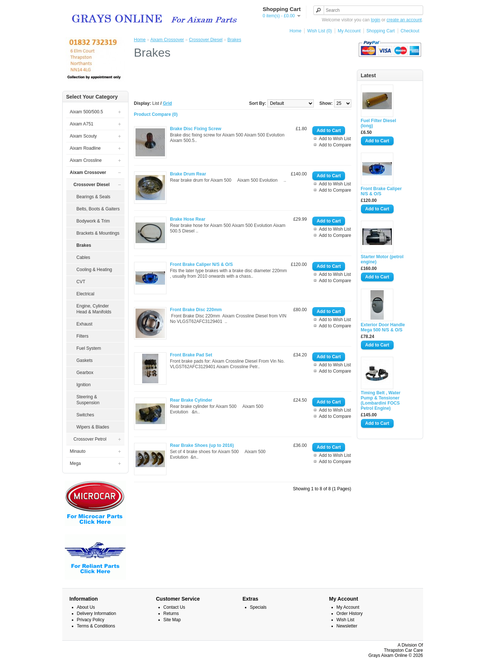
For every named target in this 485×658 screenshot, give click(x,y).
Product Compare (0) (156, 114)
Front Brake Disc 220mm (196, 309)
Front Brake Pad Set (191, 355)
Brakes (234, 39)
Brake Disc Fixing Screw (195, 128)
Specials (258, 607)
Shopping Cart (380, 30)
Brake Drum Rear (188, 174)
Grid (167, 103)
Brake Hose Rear (187, 219)
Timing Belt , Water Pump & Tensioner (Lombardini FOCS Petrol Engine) (381, 400)
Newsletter (347, 626)
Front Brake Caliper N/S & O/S (381, 191)
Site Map (172, 619)
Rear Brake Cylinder (191, 400)
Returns (171, 613)
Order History (350, 613)
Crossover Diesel (205, 39)
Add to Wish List (335, 138)
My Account (349, 30)
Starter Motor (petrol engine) (382, 259)
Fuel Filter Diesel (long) (378, 123)
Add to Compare (335, 144)
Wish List (346, 619)
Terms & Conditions (96, 626)
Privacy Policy (91, 619)
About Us (86, 607)
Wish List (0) (319, 30)
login (375, 19)
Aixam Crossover (167, 39)
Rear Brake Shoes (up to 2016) (202, 445)
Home (295, 30)
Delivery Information (96, 613)
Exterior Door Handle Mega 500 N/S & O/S (383, 327)
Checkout (410, 30)
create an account (404, 19)
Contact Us (174, 607)
